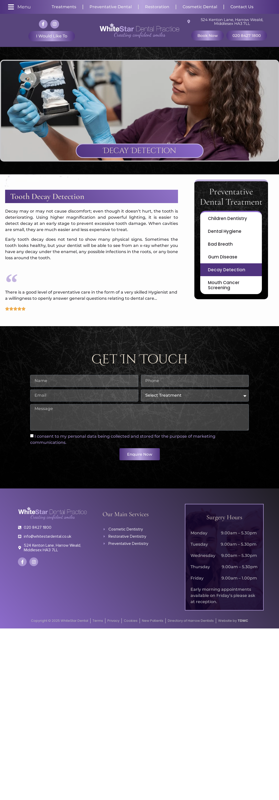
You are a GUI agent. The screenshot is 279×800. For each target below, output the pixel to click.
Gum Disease (222, 257)
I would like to (51, 36)
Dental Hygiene (224, 231)
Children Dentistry (227, 218)
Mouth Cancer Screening (223, 285)
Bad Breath (220, 244)
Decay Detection (226, 270)
